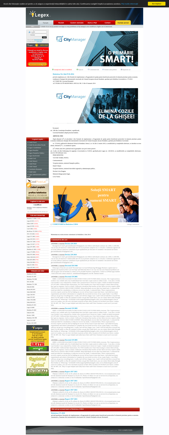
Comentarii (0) (94, 69)
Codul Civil (32, 158)
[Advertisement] (37, 102)
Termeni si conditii (42, 430)
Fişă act (80, 69)
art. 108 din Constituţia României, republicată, (95, 140)
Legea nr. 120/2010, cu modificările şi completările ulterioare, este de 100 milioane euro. (95, 164)
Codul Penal (32, 164)
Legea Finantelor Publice (36, 153)
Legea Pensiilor (33, 150)
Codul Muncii (33, 161)
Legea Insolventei (34, 156)
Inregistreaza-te (38, 39)
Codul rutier (32, 172)
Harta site (34, 430)
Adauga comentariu (133, 224)
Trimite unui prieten (110, 69)
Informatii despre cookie (54, 430)
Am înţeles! (156, 3)
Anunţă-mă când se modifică (63, 69)
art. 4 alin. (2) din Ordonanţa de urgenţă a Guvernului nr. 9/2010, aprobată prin (76, 151)
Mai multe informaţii (129, 3)
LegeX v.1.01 (113, 430)
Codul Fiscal (32, 142)
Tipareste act (127, 69)
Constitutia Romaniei (35, 169)
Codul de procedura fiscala (37, 145)
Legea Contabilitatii (35, 148)
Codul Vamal (33, 166)
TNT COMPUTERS (125, 430)
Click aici (39, 41)
